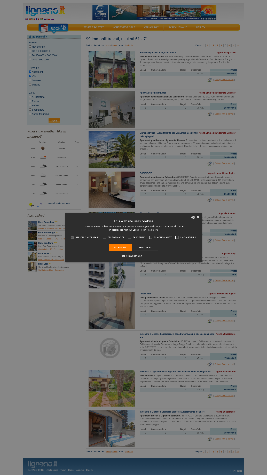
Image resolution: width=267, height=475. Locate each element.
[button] (133, 256)
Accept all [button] (120, 247)
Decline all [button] (146, 247)
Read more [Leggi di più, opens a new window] (152, 229)
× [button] (198, 217)
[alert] (133, 237)
